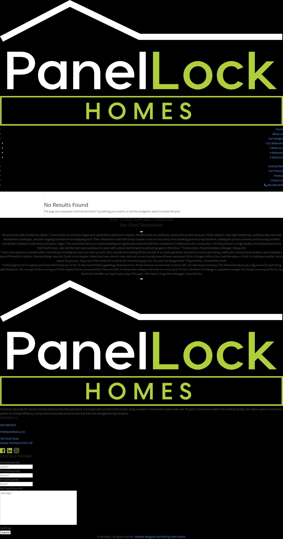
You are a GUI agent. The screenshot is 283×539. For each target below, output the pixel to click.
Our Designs (276, 138)
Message (11, 488)
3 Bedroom (276, 148)
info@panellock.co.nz (12, 431)
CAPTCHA (5, 528)
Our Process (276, 171)
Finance (278, 175)
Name (9, 462)
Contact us (277, 180)
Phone (10, 471)
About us (278, 134)
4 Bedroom (276, 152)
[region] (141, 254)
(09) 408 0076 (273, 185)
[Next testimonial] (141, 278)
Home (279, 129)
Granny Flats (275, 166)
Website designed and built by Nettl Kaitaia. (160, 536)
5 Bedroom (276, 157)
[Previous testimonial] (141, 231)
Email (9, 479)
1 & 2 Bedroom (274, 143)
